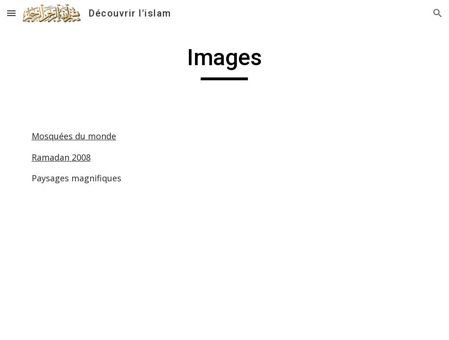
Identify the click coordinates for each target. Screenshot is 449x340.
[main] (224, 62)
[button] (11, 13)
